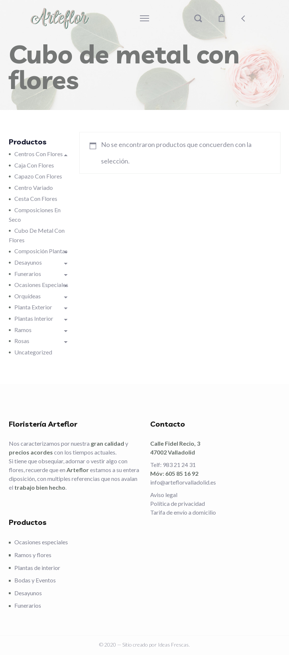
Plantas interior (33, 318)
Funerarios (27, 273)
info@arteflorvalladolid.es (183, 482)
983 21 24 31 (179, 464)
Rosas (21, 340)
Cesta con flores (35, 198)
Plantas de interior (37, 567)
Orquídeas (27, 295)
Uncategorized (33, 352)
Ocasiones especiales (41, 284)
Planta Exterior (33, 306)
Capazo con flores (38, 176)
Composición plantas (41, 250)
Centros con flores (38, 153)
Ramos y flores (32, 554)
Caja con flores (34, 165)
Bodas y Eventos (35, 580)
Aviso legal (163, 494)
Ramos (23, 329)
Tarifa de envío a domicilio (183, 512)
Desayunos (28, 262)
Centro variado (33, 187)
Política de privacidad (177, 503)
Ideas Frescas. (174, 644)
